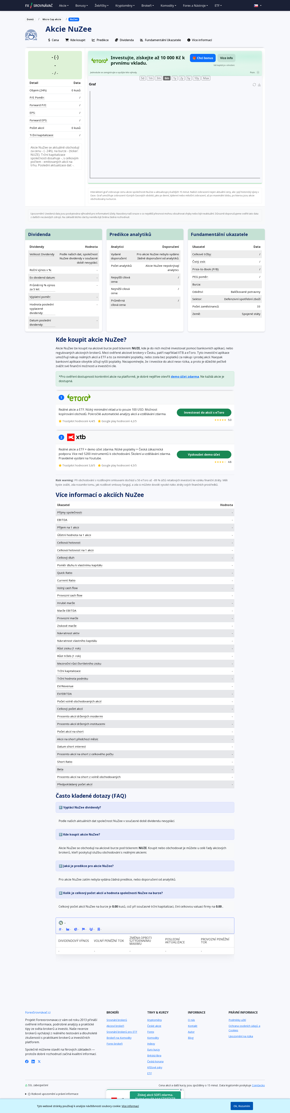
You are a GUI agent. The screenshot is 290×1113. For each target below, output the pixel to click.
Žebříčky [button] (100, 6)
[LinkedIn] (33, 1061)
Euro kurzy (153, 1049)
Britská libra (154, 1055)
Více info (226, 58)
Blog (190, 1037)
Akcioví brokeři (115, 1026)
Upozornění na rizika (241, 1036)
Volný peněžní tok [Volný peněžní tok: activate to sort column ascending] (109, 941)
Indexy (151, 1043)
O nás (191, 1020)
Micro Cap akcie (52, 19)
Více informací (130, 1106)
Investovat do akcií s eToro (204, 412)
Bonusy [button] (80, 6)
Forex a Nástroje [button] (194, 6)
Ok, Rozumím (242, 1106)
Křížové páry (154, 1067)
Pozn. (252, 72)
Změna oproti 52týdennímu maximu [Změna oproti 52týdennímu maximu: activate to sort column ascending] (140, 941)
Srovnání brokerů (117, 1020)
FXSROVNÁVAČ (39, 5)
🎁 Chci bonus (203, 58)
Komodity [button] (167, 6)
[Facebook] (26, 1061)
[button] (257, 5)
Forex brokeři (115, 1043)
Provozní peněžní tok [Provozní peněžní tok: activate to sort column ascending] (215, 940)
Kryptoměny (154, 1020)
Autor (191, 1032)
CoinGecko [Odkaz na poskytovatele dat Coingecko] (258, 1085)
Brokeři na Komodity (119, 1037)
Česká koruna (155, 1061)
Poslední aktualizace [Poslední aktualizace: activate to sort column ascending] (175, 940)
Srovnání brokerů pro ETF (122, 1032)
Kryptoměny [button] (123, 6)
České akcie (154, 1026)
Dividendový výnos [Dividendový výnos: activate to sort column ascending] (73, 941)
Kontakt (192, 1026)
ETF (149, 1073)
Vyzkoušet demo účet (204, 454)
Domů (30, 19)
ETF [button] (217, 6)
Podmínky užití (237, 1020)
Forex (150, 1032)
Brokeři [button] (146, 6)
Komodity (153, 1037)
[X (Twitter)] (39, 1061)
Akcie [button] (62, 6)
